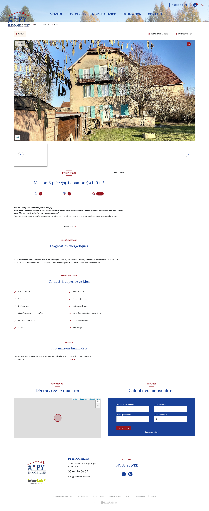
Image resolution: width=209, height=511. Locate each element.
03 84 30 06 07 (78, 472)
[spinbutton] (170, 420)
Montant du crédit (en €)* (125, 405)
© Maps (82, 400)
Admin (128, 498)
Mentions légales (115, 498)
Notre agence (104, 14)
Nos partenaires (98, 498)
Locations (77, 14)
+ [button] (97, 403)
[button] (188, 154)
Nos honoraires (83, 498)
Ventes (56, 14)
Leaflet (75, 400)
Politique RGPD (141, 498)
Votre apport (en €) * (123, 416)
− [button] (97, 407)
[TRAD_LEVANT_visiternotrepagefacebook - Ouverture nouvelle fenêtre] (124, 475)
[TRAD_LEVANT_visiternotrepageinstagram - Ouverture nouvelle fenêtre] (130, 475)
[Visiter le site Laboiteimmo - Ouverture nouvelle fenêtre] (108, 504)
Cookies (153, 498)
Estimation (131, 14)
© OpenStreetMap (95, 400)
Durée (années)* (160, 405)
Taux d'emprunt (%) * (161, 416)
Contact (155, 14)
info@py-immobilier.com (79, 477)
